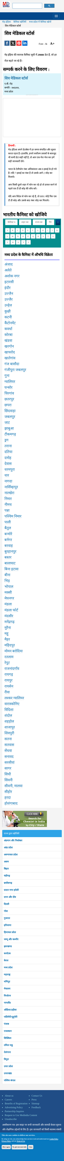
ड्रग (6, 440)
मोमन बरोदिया (13, 651)
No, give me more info (19, 1147)
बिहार (6, 868)
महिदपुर (9, 645)
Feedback (36, 1107)
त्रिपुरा (6, 1059)
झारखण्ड (8, 946)
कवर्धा (8, 329)
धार (6, 475)
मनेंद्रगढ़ (9, 622)
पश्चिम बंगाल (9, 1080)
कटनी (8, 317)
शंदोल (8, 715)
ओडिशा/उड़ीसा (10, 1010)
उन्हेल (8, 305)
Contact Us (37, 1095)
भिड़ (7, 581)
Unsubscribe (11, 1119)
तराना (8, 446)
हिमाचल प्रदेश (10, 932)
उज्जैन (8, 294)
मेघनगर (9, 598)
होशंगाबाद (11, 803)
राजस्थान (8, 1031)
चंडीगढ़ (7, 875)
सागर (7, 768)
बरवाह (8, 546)
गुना (6, 376)
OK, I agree (6, 1147)
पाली (7, 522)
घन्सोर (8, 387)
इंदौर (7, 288)
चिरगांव (9, 393)
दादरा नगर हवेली (11, 890)
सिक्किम (7, 1038)
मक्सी (8, 592)
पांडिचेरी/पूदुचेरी (10, 1017)
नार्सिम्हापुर (11, 487)
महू (6, 633)
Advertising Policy (14, 1107)
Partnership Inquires (14, 1111)
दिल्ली (6, 904)
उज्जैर (8, 299)
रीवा (7, 692)
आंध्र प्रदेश (8, 847)
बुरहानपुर (10, 551)
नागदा (8, 481)
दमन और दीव (10, 897)
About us (9, 1095)
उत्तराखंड (8, 1073)
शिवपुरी (9, 733)
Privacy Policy (6, 1141)
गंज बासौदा (11, 364)
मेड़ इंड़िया (6, 22)
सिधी (7, 774)
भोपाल (8, 587)
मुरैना (7, 628)
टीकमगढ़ (10, 434)
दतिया (8, 452)
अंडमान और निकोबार (13, 840)
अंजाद (8, 264)
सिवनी (8, 780)
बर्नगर (8, 540)
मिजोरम (7, 995)
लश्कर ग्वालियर (14, 698)
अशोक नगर (11, 276)
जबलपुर (9, 417)
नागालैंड (7, 1002)
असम (6, 861)
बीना (7, 575)
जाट (7, 422)
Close (30, 1147)
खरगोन (9, 346)
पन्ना (7, 510)
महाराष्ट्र (7, 974)
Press (34, 1099)
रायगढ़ (8, 674)
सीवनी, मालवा (13, 786)
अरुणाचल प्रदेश (11, 854)
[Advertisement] (32, 117)
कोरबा (8, 335)
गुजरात (7, 918)
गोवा (6, 911)
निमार (8, 499)
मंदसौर (8, 616)
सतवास (9, 745)
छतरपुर (9, 399)
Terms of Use (21, 1141)
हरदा (7, 797)
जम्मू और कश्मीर (11, 939)
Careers (8, 1099)
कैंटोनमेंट (10, 323)
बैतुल (7, 528)
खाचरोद (9, 352)
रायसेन (8, 686)
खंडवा (8, 340)
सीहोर (8, 792)
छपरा (7, 405)
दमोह (7, 458)
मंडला (8, 604)
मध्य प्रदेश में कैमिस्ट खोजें (40, 22)
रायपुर (8, 680)
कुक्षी (7, 311)
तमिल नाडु (8, 1045)
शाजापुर (9, 727)
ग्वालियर (9, 382)
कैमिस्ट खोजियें (19, 22)
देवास (8, 464)
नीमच (8, 505)
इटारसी (9, 282)
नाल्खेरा (9, 493)
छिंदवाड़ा (9, 411)
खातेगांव (9, 358)
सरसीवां (9, 762)
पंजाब (6, 1024)
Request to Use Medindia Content (21, 1115)
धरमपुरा (9, 469)
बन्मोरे (8, 534)
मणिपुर (7, 981)
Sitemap (35, 1103)
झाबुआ (9, 428)
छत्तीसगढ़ (8, 883)
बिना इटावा (11, 569)
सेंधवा (8, 751)
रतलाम (8, 657)
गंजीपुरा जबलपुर (15, 370)
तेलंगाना (7, 1052)
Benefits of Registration (16, 1103)
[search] (27, 6)
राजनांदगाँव (11, 669)
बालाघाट (9, 563)
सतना (8, 739)
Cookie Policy (53, 1139)
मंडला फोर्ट (11, 610)
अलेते (8, 270)
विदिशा (8, 710)
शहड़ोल (9, 721)
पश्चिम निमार (12, 516)
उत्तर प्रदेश (8, 1066)
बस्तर (7, 557)
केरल (6, 960)
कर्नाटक (7, 953)
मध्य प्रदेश (8, 967)
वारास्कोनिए (11, 704)
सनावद (9, 757)
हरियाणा (7, 925)
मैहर (7, 639)
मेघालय (7, 988)
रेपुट (7, 663)
